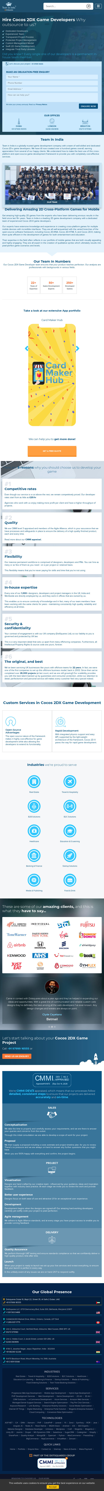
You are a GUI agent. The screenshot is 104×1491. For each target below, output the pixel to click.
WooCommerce (74, 1435)
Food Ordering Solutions (36, 1383)
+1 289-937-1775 (13, 1322)
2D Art (79, 1396)
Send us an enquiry (17, 1056)
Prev (27, 348)
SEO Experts (83, 1426)
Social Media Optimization (80, 1406)
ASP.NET (9, 1423)
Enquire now (88, 106)
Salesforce (57, 1432)
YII (65, 1423)
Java (95, 1423)
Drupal (28, 1432)
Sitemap (57, 1449)
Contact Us (46, 1449)
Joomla (19, 1432)
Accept (53, 1487)
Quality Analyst (27, 1435)
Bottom (66, 1458)
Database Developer (34, 1429)
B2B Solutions (53, 1376)
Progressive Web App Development (27, 1393)
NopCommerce (47, 1438)
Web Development (46, 1396)
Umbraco (49, 1429)
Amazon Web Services (79, 1399)
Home (12, 1449)
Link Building (34, 1406)
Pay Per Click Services (80, 1402)
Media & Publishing (80, 1379)
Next (77, 348)
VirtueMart (61, 1438)
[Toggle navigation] (98, 6)
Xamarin (31, 1423)
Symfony (80, 1423)
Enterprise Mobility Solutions (54, 1406)
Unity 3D (9, 1432)
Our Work (44, 1478)
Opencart (52, 1435)
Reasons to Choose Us (23, 1478)
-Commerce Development (40, 1399)
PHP (39, 1423)
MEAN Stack (54, 1426)
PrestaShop (88, 1435)
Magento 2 (89, 1429)
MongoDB (41, 1435)
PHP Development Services (23, 1396)
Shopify (92, 1432)
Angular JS (18, 1426)
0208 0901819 (52, 129)
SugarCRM (69, 1432)
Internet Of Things (16, 1409)
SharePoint (13, 1435)
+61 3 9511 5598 (13, 1362)
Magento (78, 1429)
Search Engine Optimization (56, 1402)
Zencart (72, 1438)
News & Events (70, 1449)
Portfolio (21, 1449)
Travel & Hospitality (36, 1376)
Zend (71, 1423)
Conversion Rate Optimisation (60, 1412)
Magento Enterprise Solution (81, 1409)
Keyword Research (18, 1406)
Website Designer (15, 1429)
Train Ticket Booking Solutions (63, 1383)
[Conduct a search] (64, 6)
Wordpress (60, 1429)
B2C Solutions (68, 1376)
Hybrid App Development (79, 1393)
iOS (73, 1426)
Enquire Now (33, 1449)
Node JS (29, 1426)
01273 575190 (85, 129)
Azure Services (60, 1399)
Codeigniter (82, 1432)
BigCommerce (32, 1438)
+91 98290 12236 (13, 1352)
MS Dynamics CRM (42, 1432)
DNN (23, 1423)
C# (16, 1423)
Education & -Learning (23, 1379)
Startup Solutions (62, 1379)
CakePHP (48, 1423)
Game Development (65, 1396)
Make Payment (85, 1449)
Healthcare (81, 1376)
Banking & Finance (44, 1379)
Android (66, 1426)
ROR (88, 1423)
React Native (40, 1426)
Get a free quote (52, 451)
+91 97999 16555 (18, 129)
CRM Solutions (19, 1399)
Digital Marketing (34, 1409)
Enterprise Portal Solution (55, 1409)
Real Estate (20, 1376)
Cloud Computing (36, 1412)
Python (62, 1435)
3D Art (87, 1396)
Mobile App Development (55, 1393)
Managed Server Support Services (26, 1402)
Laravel (58, 1423)
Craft (70, 1429)
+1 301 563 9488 (13, 1312)
